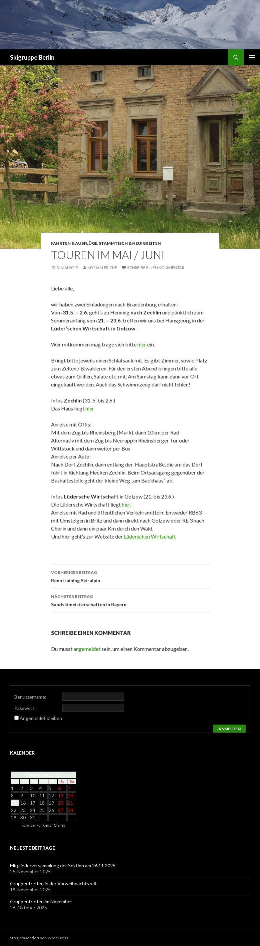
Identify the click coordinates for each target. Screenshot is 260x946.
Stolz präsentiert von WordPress (39, 937)
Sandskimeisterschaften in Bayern (130, 600)
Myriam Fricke (102, 267)
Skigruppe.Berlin (32, 57)
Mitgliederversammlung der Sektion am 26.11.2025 (62, 865)
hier (126, 504)
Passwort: (25, 708)
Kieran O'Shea (53, 825)
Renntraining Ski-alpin (130, 576)
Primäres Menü (252, 57)
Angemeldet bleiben (41, 718)
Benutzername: (30, 697)
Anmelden (229, 728)
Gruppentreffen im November (41, 901)
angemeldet (86, 649)
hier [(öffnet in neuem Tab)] (89, 408)
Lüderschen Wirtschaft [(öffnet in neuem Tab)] (150, 536)
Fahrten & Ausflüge (74, 243)
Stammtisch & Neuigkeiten (130, 243)
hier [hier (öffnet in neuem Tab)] (142, 344)
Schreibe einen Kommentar (155, 267)
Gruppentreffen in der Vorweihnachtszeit (53, 883)
